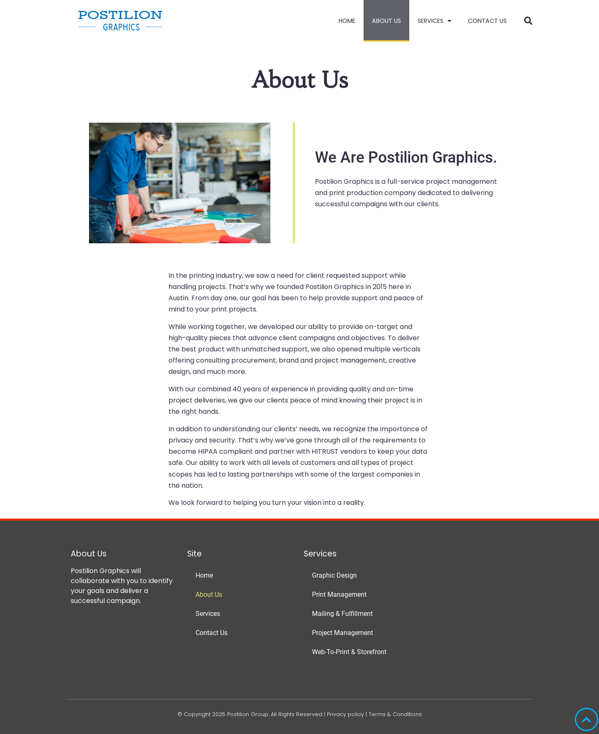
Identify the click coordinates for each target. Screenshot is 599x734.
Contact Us (487, 21)
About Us (386, 21)
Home (347, 21)
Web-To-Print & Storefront (349, 652)
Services (434, 21)
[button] (528, 20)
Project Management (342, 633)
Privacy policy (345, 714)
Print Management (339, 594)
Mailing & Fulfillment (342, 614)
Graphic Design (334, 575)
